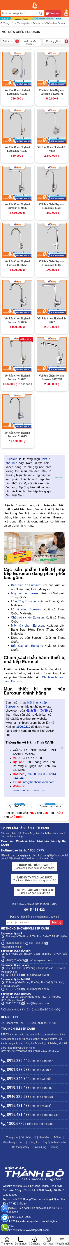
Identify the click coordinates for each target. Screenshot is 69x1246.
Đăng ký (56, 922)
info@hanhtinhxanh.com (38, 782)
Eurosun (37, 23)
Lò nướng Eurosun (23, 601)
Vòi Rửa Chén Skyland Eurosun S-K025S (17, 263)
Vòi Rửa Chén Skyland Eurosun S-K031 (17, 377)
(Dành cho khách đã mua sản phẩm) (34, 866)
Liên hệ (54, 1147)
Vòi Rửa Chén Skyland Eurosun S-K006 (17, 320)
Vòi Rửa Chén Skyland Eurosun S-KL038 (17, 92)
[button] (17, 41)
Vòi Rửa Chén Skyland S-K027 (51, 320)
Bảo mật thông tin (29, 1142)
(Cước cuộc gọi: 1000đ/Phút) (34, 891)
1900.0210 (23, 726)
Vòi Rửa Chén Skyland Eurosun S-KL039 (17, 149)
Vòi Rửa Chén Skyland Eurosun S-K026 (17, 206)
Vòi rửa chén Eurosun (55, 23)
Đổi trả (57, 1137)
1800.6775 (12, 1123)
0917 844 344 (11, 974)
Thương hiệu (23, 23)
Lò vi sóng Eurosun (26, 609)
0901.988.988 (34, 943)
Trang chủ (6, 23)
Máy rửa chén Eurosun (27, 625)
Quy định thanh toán (54, 1142)
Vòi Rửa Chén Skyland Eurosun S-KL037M (51, 92)
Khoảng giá (53, 41)
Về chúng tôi (28, 1137)
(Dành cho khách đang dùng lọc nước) (34, 879)
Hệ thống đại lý (20, 1147)
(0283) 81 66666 (12, 960)
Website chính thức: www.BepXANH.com (26, 1230)
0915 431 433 (34, 910)
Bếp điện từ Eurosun (25, 585)
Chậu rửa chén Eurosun (27, 617)
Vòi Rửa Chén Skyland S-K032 (51, 149)
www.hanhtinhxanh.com (28, 790)
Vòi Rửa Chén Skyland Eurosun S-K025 (17, 434)
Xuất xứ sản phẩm (30, 42)
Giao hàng (9, 1142)
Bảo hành (44, 1137)
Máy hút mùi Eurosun (25, 593)
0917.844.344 (15, 1078)
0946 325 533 (11, 1003)
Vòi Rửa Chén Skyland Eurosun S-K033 (51, 206)
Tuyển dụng (39, 1147)
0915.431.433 (15, 1105)
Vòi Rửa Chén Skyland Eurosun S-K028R (51, 377)
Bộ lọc (8, 41)
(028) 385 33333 (36, 774)
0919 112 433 (11, 989)
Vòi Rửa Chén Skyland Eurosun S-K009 (51, 263)
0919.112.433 (15, 1087)
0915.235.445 (15, 1060)
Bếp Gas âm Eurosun (26, 645)
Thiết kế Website (12, 1221)
